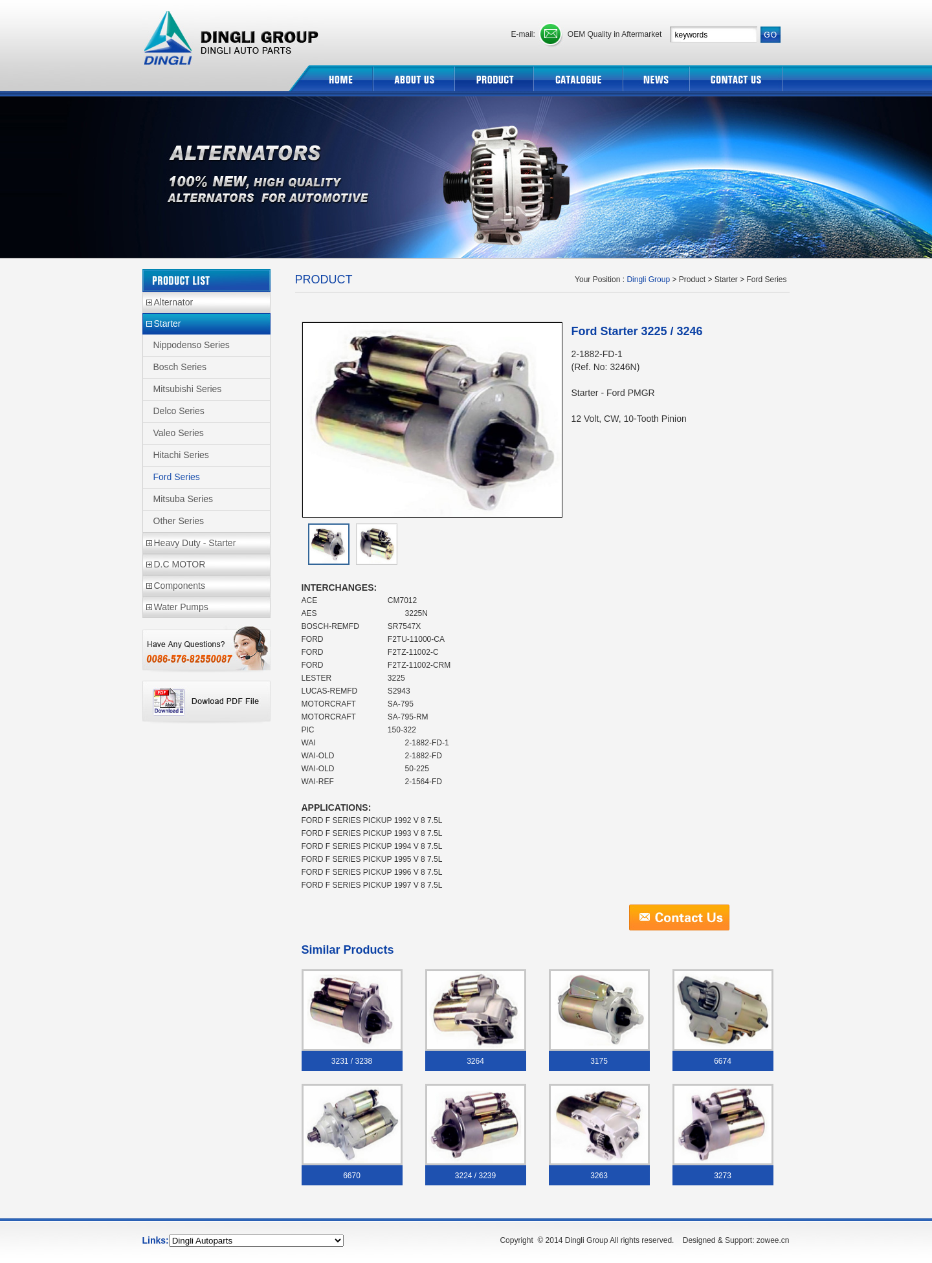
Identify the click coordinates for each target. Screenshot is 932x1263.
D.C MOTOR (180, 564)
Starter (167, 323)
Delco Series (179, 411)
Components (179, 585)
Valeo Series (178, 433)
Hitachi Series (181, 455)
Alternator (174, 302)
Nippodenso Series (191, 345)
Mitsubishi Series (187, 389)
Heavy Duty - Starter (195, 543)
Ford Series (176, 477)
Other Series (179, 521)
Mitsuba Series (183, 499)
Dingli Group (233, 32)
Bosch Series (179, 367)
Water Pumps (181, 607)
